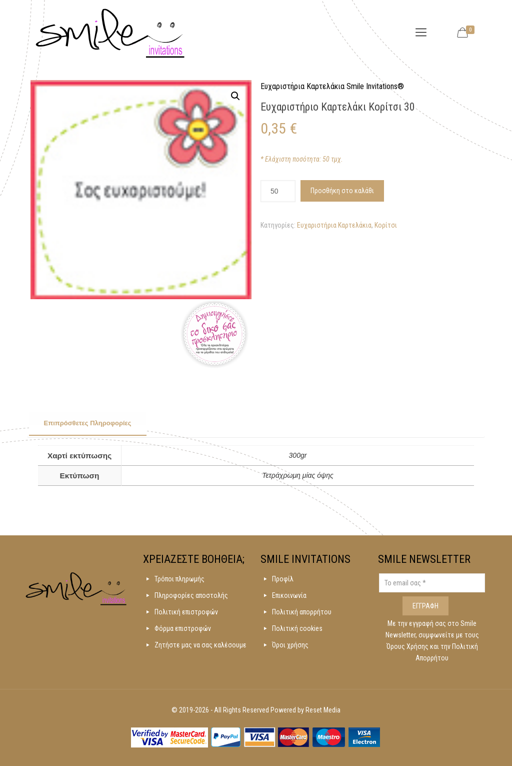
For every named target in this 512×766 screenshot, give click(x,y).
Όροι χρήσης (290, 645)
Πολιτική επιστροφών (186, 612)
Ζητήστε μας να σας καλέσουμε (200, 645)
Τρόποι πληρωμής (179, 579)
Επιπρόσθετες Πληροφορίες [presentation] (88, 423)
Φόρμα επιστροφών (182, 628)
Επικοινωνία (289, 595)
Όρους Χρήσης (408, 646)
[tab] (87, 423)
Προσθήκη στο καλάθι (342, 191)
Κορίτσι (385, 225)
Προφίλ (283, 579)
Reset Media (323, 710)
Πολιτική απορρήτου (302, 612)
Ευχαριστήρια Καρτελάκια (334, 225)
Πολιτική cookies (297, 628)
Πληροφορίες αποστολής (191, 595)
